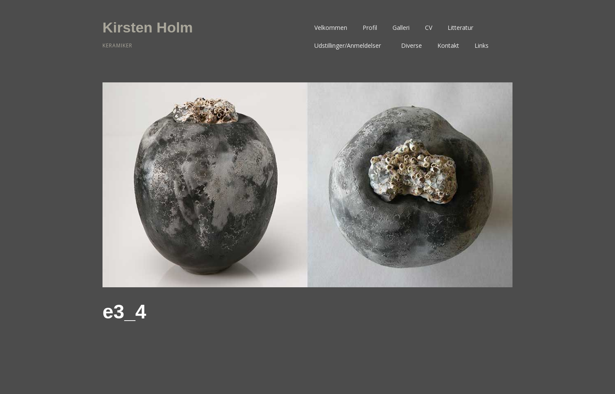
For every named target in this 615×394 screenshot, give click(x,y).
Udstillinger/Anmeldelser (347, 45)
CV (428, 27)
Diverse (411, 45)
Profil (370, 27)
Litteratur (460, 27)
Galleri (401, 27)
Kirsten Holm (147, 27)
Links (481, 45)
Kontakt (448, 45)
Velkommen (330, 27)
